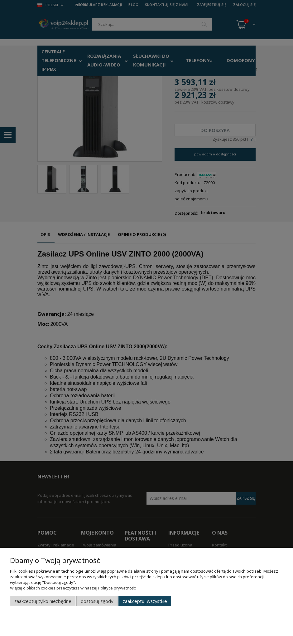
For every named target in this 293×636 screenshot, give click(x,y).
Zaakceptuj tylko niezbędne (42, 601)
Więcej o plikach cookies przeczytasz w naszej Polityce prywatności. (73, 588)
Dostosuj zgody (97, 601)
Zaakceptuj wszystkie (145, 601)
